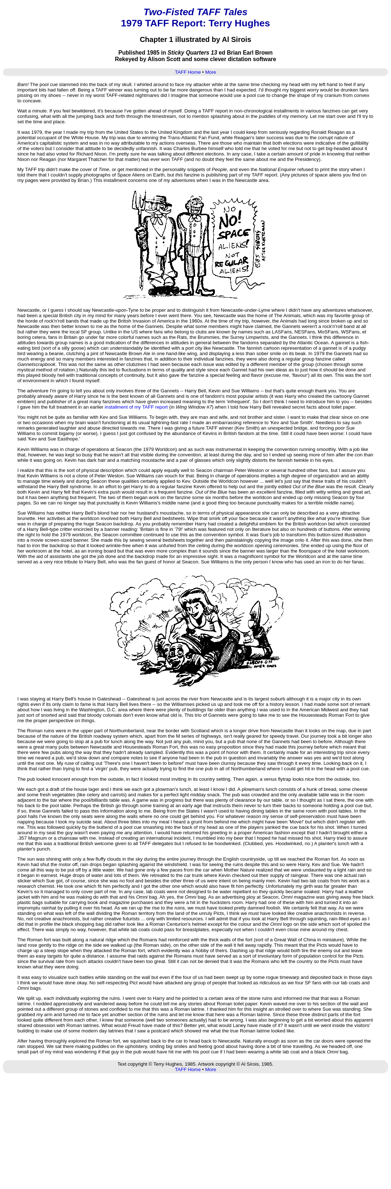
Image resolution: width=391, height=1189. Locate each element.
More (210, 72)
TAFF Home (188, 72)
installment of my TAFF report (136, 407)
